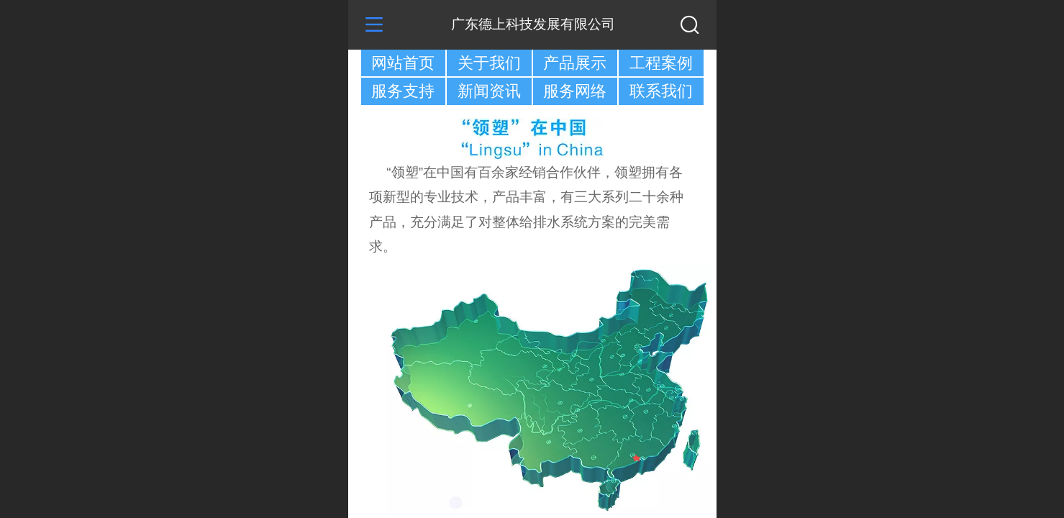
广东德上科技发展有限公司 (533, 24)
